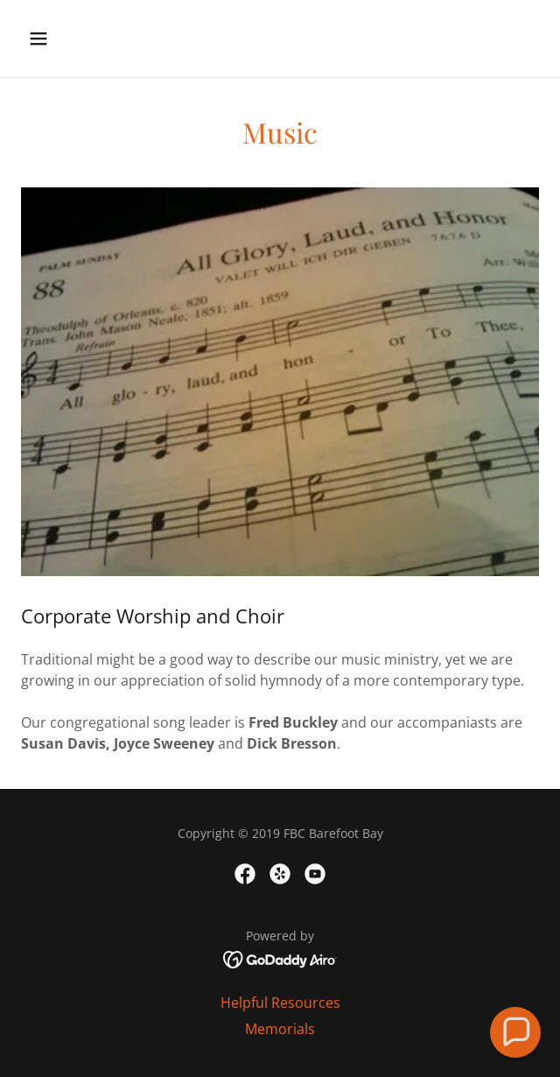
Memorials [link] (280, 1028)
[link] (245, 873)
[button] (60, 38)
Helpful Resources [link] (280, 1002)
